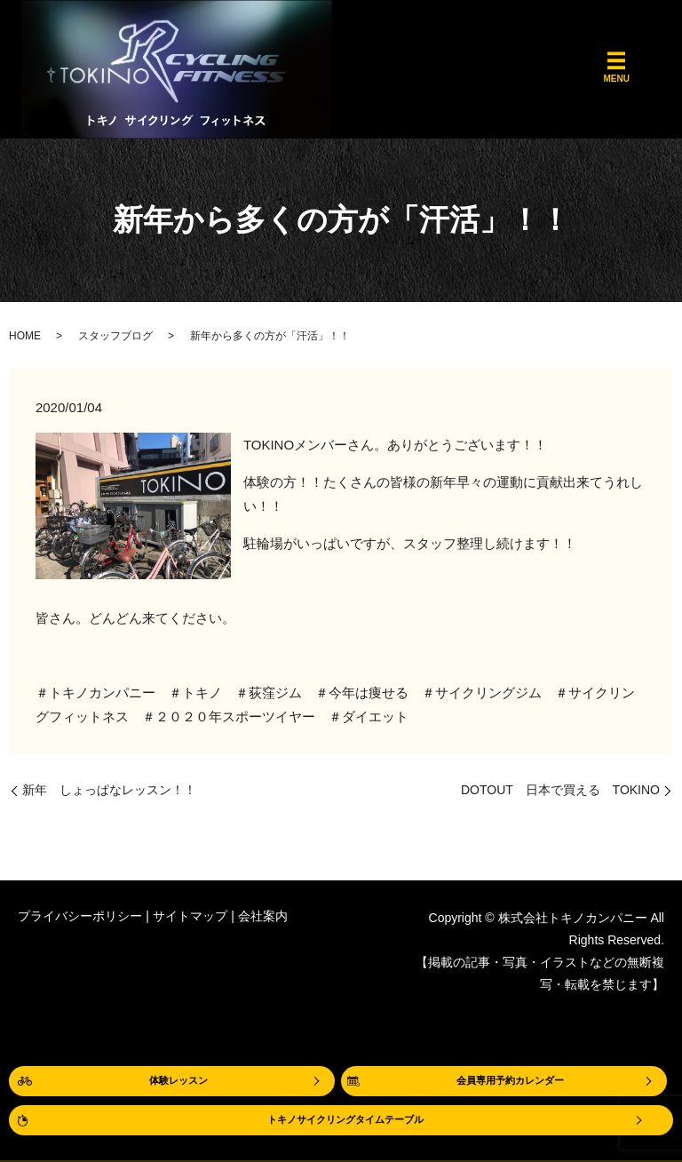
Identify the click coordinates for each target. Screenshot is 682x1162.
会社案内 (263, 916)
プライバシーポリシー (80, 916)
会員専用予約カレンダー (510, 1078)
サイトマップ (190, 916)
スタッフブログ (115, 336)
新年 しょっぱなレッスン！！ (109, 790)
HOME (25, 336)
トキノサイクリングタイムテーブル (345, 1119)
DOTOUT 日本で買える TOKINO (560, 790)
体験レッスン (178, 1078)
